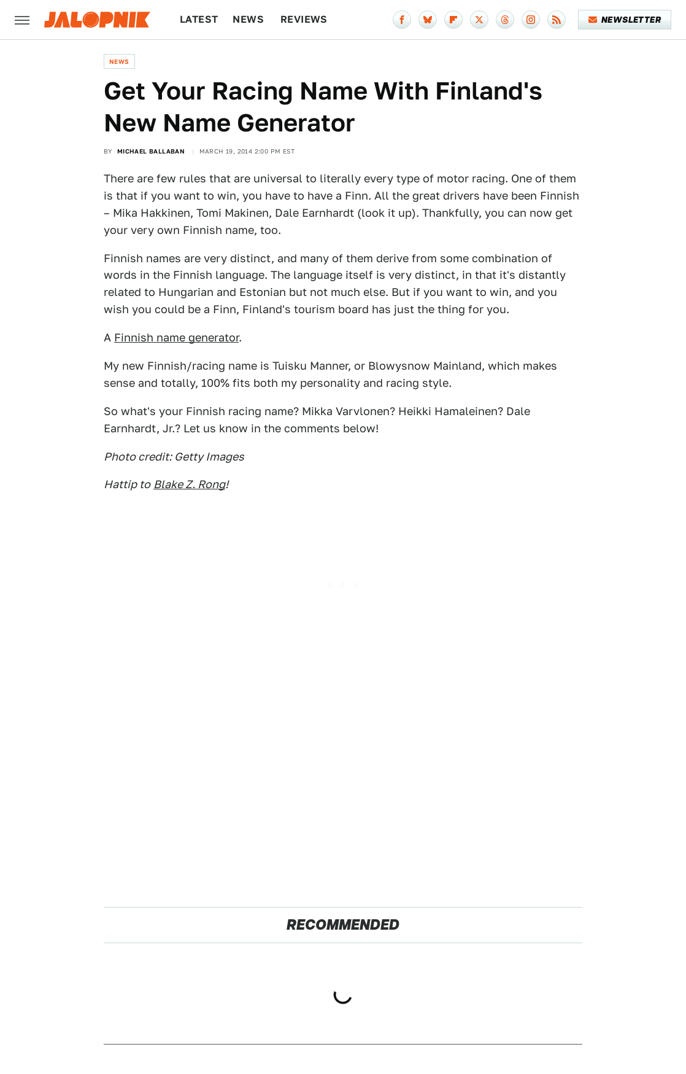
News (248, 19)
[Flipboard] (453, 19)
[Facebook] (402, 19)
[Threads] (505, 19)
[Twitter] (479, 19)
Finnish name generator (176, 337)
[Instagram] (531, 19)
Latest (199, 19)
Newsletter (624, 20)
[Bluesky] (427, 19)
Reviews (304, 19)
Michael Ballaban (151, 151)
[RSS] (556, 19)
